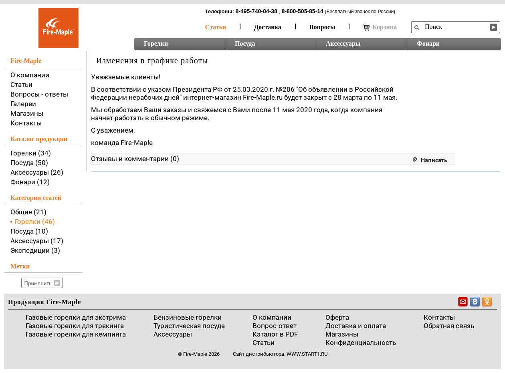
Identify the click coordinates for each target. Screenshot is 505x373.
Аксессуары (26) (36, 172)
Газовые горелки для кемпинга (76, 334)
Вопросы (322, 27)
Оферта (337, 317)
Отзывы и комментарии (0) (135, 159)
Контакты (26, 123)
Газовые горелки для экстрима (76, 317)
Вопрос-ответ (274, 326)
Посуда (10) (29, 231)
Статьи (215, 27)
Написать (434, 160)
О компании (29, 75)
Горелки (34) (30, 153)
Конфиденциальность (360, 343)
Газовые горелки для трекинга (75, 326)
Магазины (26, 113)
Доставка (267, 27)
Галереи (23, 104)
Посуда (245, 43)
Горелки (156, 43)
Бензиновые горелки (188, 317)
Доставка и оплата (355, 326)
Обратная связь (449, 326)
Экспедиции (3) (35, 250)
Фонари (428, 43)
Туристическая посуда (189, 326)
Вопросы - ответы (39, 94)
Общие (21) (28, 212)
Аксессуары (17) (36, 241)
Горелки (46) (34, 222)
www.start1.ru (307, 354)
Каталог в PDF (275, 334)
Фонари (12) (30, 182)
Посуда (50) (29, 163)
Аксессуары (343, 43)
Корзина (380, 27)
